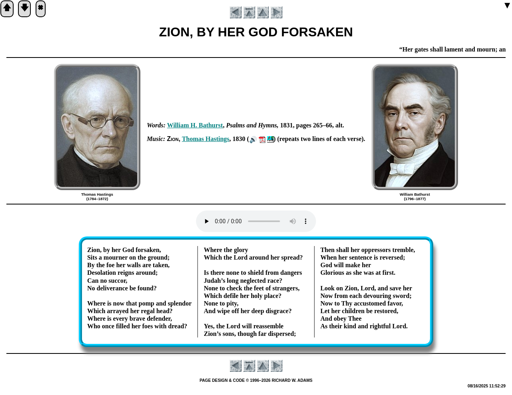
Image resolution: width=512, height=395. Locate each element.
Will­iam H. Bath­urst (195, 125)
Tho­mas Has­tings (206, 138)
